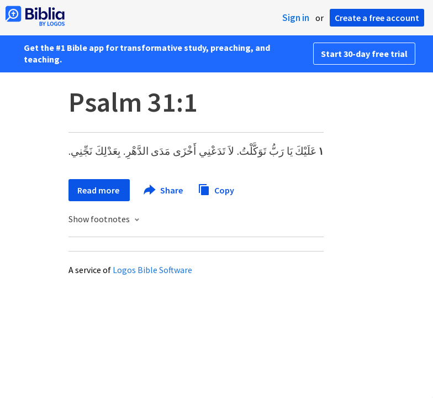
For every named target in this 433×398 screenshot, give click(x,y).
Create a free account (377, 17)
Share (163, 190)
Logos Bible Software (152, 269)
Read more (99, 190)
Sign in (295, 18)
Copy (216, 189)
